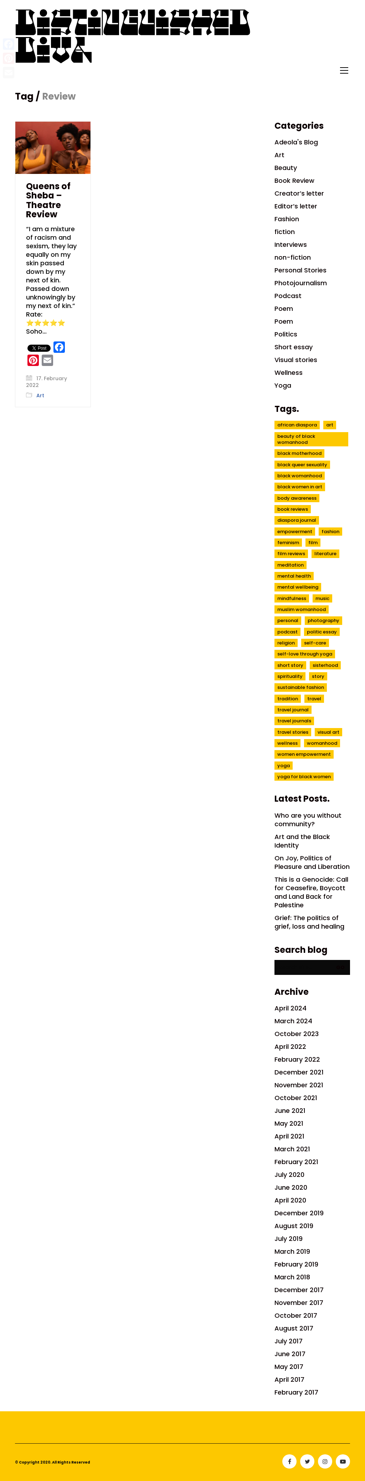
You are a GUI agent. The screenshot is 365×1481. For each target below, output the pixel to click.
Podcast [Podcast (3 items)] (287, 631)
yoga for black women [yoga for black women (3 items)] (304, 776)
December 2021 (299, 1072)
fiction (284, 232)
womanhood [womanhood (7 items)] (322, 743)
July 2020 (289, 1175)
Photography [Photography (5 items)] (323, 620)
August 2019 (293, 1226)
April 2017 (289, 1379)
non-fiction (292, 257)
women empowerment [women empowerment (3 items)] (304, 754)
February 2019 (296, 1264)
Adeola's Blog (296, 142)
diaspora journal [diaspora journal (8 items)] (296, 520)
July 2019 (288, 1239)
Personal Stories (300, 270)
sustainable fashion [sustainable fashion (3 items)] (300, 687)
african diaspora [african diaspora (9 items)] (297, 424)
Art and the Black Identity (302, 841)
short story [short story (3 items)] (290, 665)
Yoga (282, 385)
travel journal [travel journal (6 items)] (293, 709)
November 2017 (298, 1303)
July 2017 (288, 1341)
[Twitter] (307, 1461)
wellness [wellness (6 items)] (287, 743)
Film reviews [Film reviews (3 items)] (291, 553)
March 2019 (292, 1251)
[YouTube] (343, 1461)
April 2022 (290, 1046)
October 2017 (295, 1315)
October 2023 (296, 1034)
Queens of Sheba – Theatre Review (48, 200)
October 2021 (295, 1098)
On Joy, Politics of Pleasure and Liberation (312, 862)
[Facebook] (289, 1461)
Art (40, 395)
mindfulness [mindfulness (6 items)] (291, 598)
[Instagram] (325, 1461)
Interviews (290, 244)
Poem (283, 308)
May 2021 (288, 1123)
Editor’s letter (295, 206)
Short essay (293, 347)
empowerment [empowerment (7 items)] (294, 531)
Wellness (288, 372)
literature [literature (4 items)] (325, 553)
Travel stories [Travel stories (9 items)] (292, 732)
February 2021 (296, 1162)
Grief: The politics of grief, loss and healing (309, 922)
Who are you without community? (307, 819)
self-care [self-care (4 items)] (315, 642)
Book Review (294, 180)
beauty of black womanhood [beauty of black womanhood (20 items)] (296, 439)
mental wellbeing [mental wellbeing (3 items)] (297, 587)
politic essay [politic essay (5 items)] (322, 631)
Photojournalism (300, 283)
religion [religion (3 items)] (286, 642)
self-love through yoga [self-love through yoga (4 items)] (304, 654)
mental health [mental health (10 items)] (294, 576)
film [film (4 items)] (313, 542)
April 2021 (289, 1136)
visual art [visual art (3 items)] (328, 732)
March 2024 (293, 1021)
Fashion (286, 219)
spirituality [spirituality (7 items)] (290, 676)
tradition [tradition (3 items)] (287, 698)
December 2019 (299, 1213)
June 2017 (289, 1354)
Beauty (285, 168)
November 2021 (298, 1085)
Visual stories (295, 360)
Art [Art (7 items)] (329, 424)
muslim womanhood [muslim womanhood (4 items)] (301, 609)
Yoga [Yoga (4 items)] (283, 765)
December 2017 (299, 1290)
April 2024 (290, 1008)
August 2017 (293, 1328)
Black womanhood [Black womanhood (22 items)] (299, 475)
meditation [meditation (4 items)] (290, 565)
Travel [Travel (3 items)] (314, 698)
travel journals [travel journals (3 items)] (294, 720)
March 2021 (292, 1149)
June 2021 (289, 1110)
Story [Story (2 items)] (318, 676)
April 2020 (290, 1200)
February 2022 (297, 1059)
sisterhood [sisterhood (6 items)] (325, 665)
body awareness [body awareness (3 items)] (297, 498)
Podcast (288, 296)
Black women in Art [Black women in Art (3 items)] (299, 486)
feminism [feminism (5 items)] (288, 542)
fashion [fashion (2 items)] (330, 531)
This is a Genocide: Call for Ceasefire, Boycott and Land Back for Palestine (311, 892)
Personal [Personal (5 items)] (287, 620)
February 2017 (296, 1392)
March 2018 (292, 1277)
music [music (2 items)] (322, 598)
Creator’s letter (299, 193)
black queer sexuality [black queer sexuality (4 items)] (302, 464)
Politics (285, 334)
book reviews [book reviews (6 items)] (292, 509)
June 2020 (290, 1187)
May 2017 (288, 1367)
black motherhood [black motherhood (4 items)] (299, 453)
